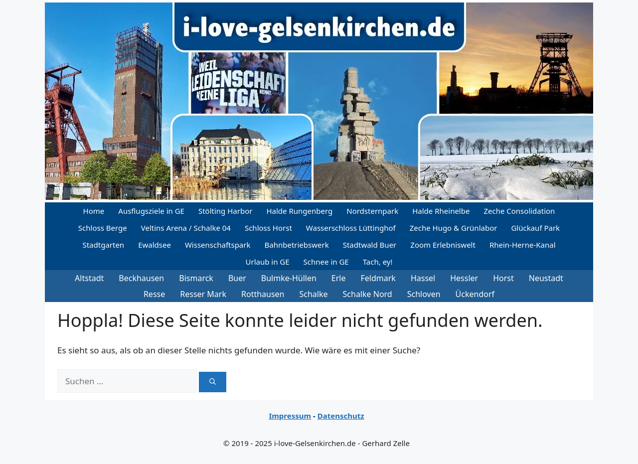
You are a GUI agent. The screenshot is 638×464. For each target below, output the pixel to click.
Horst (503, 278)
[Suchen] (212, 382)
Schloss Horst (268, 228)
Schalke (314, 294)
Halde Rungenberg (299, 211)
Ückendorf (475, 294)
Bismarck (196, 278)
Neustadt (546, 278)
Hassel (423, 278)
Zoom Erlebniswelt (443, 245)
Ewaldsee (154, 245)
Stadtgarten (103, 245)
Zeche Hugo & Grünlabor (453, 228)
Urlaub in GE (267, 262)
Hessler (464, 278)
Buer (237, 278)
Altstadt (89, 278)
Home (94, 211)
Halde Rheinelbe (441, 211)
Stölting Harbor (225, 211)
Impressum (290, 416)
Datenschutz (341, 416)
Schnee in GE (326, 262)
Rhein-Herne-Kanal (522, 245)
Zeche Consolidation (519, 211)
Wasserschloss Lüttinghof (351, 228)
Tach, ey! (378, 262)
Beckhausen (141, 278)
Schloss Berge (102, 228)
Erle (338, 278)
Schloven (424, 294)
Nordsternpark (372, 211)
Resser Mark (203, 294)
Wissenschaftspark (218, 245)
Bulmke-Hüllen (289, 278)
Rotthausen (263, 294)
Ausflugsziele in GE (151, 211)
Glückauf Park (535, 228)
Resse (154, 294)
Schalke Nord (367, 294)
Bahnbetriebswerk (297, 245)
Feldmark (378, 278)
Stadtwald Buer (370, 245)
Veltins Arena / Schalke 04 (186, 228)
